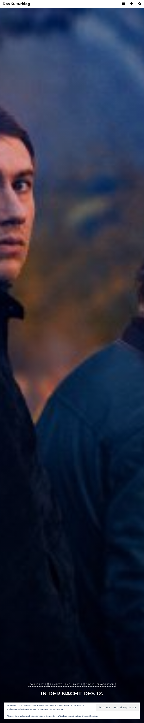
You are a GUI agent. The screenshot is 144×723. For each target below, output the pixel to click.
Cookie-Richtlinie (90, 715)
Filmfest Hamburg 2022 (66, 684)
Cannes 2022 (38, 684)
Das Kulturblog (16, 4)
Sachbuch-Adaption (100, 684)
